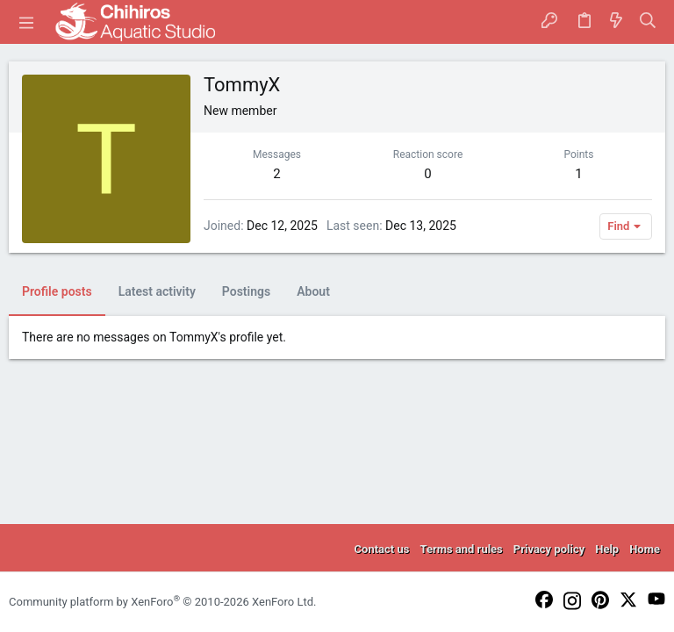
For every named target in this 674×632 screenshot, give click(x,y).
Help (607, 549)
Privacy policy (548, 549)
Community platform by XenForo (162, 601)
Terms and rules (460, 549)
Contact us (382, 549)
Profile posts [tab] (57, 291)
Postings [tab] (246, 291)
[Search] (648, 22)
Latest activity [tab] (157, 291)
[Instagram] (572, 602)
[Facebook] (544, 601)
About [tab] (313, 291)
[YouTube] (656, 600)
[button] (26, 22)
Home (644, 549)
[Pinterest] (600, 601)
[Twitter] (628, 601)
